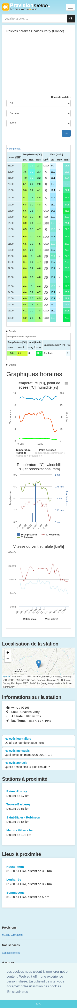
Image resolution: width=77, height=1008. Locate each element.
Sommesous (38, 895)
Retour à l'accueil (26, 7)
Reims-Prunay (38, 793)
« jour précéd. (14, 148)
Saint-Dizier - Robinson (38, 820)
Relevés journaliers (38, 741)
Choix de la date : (61, 97)
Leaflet (6, 676)
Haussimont (38, 869)
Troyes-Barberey (38, 807)
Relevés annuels (38, 765)
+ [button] (7, 653)
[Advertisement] (38, 65)
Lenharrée (38, 882)
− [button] (7, 659)
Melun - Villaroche (38, 832)
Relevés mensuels (38, 753)
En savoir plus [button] (17, 992)
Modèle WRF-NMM (12, 935)
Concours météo (11, 952)
